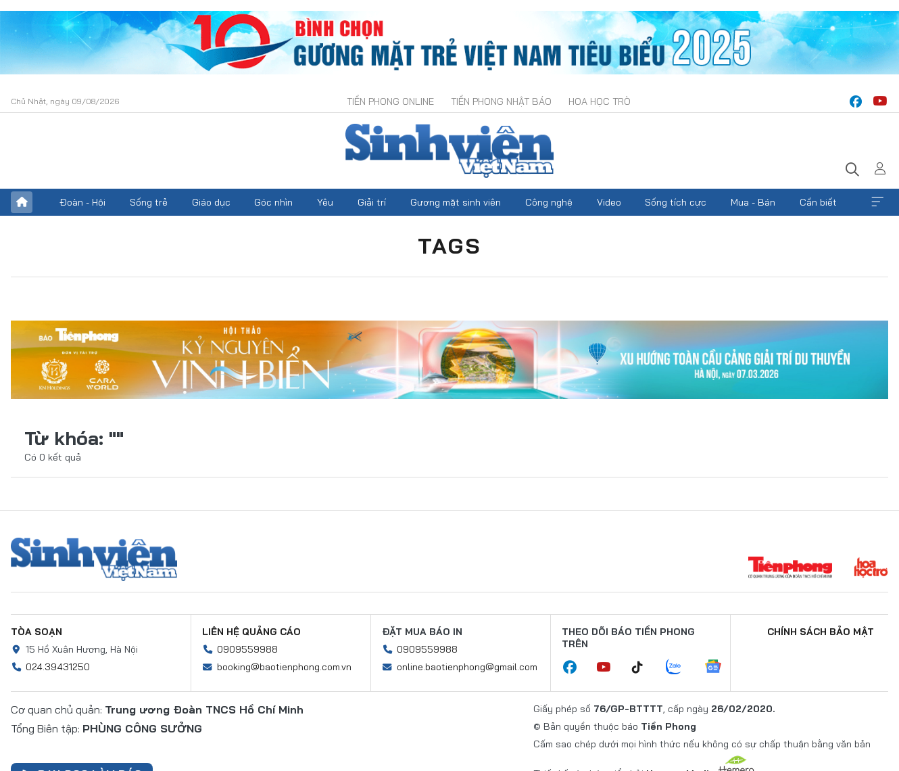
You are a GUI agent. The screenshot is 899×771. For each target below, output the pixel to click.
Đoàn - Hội (82, 202)
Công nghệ (549, 202)
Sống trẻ (149, 202)
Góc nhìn (273, 202)
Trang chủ (21, 202)
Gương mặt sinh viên (455, 202)
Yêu (325, 202)
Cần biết (818, 202)
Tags (449, 245)
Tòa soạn (36, 632)
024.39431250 (58, 667)
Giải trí (372, 202)
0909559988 (247, 649)
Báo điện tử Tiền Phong (449, 151)
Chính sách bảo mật (820, 632)
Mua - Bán (753, 202)
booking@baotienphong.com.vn (284, 667)
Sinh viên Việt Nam (94, 559)
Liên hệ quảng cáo (251, 632)
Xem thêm (877, 202)
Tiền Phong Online (390, 101)
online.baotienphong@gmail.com (467, 667)
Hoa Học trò (599, 101)
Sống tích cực (675, 202)
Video (609, 202)
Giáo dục (211, 202)
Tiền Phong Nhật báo (501, 101)
